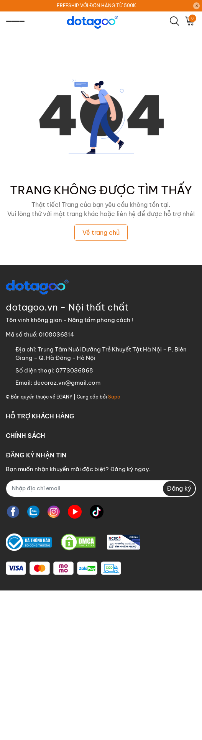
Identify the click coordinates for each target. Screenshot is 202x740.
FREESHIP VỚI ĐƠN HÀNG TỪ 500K (96, 5)
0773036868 (74, 370)
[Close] (196, 5)
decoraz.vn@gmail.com (66, 382)
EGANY (64, 397)
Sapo (114, 397)
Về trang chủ (101, 232)
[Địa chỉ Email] (101, 488)
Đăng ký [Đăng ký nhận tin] (179, 488)
